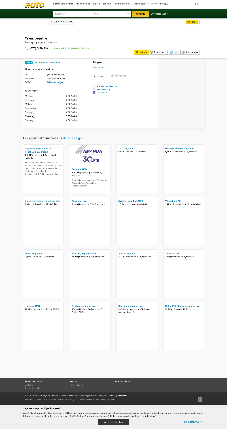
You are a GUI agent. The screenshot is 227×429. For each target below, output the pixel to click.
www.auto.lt (42, 400)
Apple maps (190, 52)
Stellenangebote (140, 3)
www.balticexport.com (105, 400)
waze (174, 52)
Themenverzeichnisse (34, 388)
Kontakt (55, 396)
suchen (140, 13)
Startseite (29, 385)
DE (197, 3)
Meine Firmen (159, 3)
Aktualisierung (101, 89)
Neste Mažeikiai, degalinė (179, 148)
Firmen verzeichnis (63, 3)
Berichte (107, 3)
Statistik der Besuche (105, 86)
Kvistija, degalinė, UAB (130, 201)
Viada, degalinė (126, 253)
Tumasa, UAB (32, 306)
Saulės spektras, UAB (41, 396)
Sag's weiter (100, 92)
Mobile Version (122, 382)
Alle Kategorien (83, 3)
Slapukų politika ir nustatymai (93, 396)
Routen (79, 385)
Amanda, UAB (79, 169)
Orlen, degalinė (33, 253)
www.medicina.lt (87, 400)
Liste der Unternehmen (62, 22)
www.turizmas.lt (56, 400)
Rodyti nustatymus (191, 422)
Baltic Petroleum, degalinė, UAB (42, 201)
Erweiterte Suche (159, 14)
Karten (96, 3)
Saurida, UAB (172, 253)
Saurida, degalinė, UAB (84, 253)
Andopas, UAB (79, 201)
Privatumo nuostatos (70, 396)
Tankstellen (98, 67)
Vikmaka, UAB (173, 201)
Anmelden (122, 396)
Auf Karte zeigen (71, 138)
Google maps (158, 52)
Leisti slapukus (113, 422)
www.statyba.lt (71, 400)
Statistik (111, 396)
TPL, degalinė (125, 148)
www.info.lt (30, 400)
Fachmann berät (122, 3)
